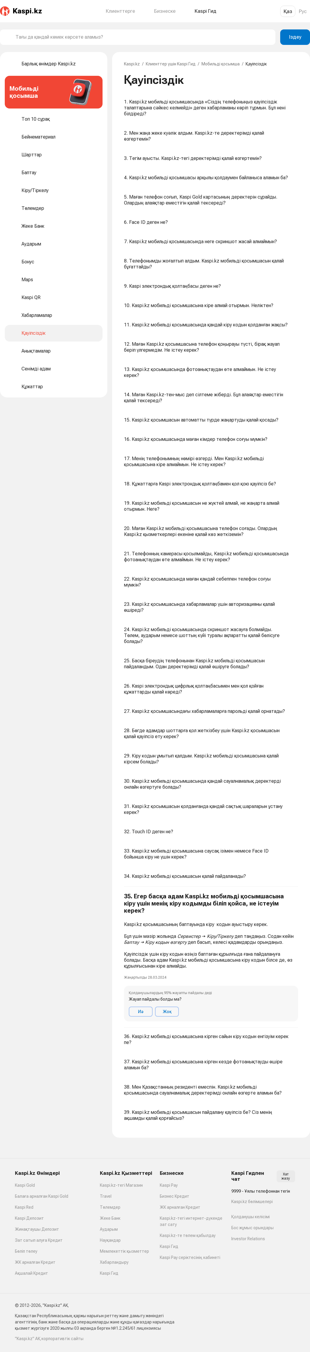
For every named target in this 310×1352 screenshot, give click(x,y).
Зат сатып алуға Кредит (39, 1240)
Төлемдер (110, 1207)
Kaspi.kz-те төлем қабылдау (188, 1235)
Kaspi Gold (25, 1185)
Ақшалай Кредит (31, 1273)
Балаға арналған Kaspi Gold (41, 1196)
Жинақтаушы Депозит (37, 1229)
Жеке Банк (110, 1218)
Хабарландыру (114, 1262)
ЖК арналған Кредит (35, 1262)
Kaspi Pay (169, 1185)
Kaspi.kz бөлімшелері (252, 1201)
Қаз (287, 11)
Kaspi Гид (109, 1273)
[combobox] (143, 37)
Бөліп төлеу (26, 1251)
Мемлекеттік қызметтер (124, 1251)
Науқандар (110, 1240)
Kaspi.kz (132, 64)
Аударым (109, 1229)
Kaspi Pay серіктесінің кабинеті (190, 1257)
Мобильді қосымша (221, 64)
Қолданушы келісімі (250, 1216)
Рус (303, 11)
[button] (211, 957)
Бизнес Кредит (174, 1196)
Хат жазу (285, 1176)
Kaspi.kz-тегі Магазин (121, 1185)
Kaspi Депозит (29, 1218)
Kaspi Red (24, 1207)
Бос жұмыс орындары (252, 1227)
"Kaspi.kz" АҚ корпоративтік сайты (49, 1338)
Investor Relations (248, 1238)
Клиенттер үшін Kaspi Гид (171, 64)
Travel (105, 1196)
